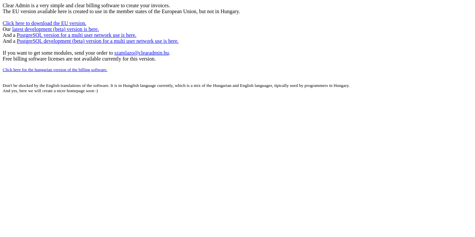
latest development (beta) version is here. (55, 29)
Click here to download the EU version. (44, 23)
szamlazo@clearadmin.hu (141, 53)
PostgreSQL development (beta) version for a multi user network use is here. (98, 41)
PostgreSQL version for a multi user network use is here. (77, 35)
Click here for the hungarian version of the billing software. (55, 69)
